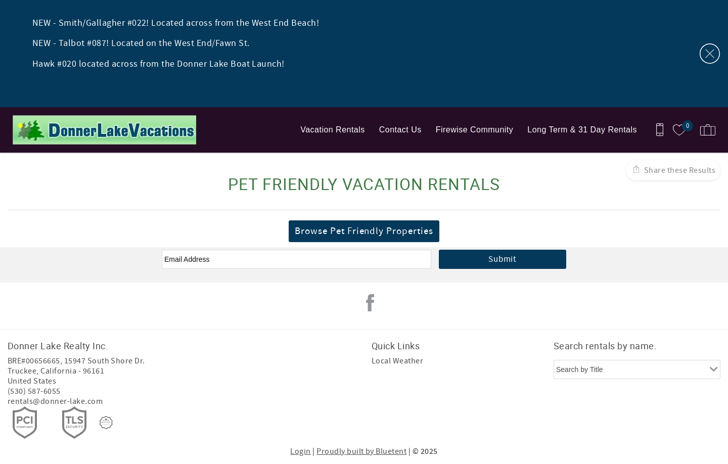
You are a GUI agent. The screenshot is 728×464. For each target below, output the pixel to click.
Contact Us (400, 129)
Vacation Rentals (332, 129)
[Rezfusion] (106, 422)
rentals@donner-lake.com (55, 401)
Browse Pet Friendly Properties (364, 231)
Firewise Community (475, 129)
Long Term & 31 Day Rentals (582, 129)
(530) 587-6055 (34, 391)
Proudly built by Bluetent (361, 451)
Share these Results (678, 170)
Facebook (370, 303)
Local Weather (397, 361)
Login (300, 451)
